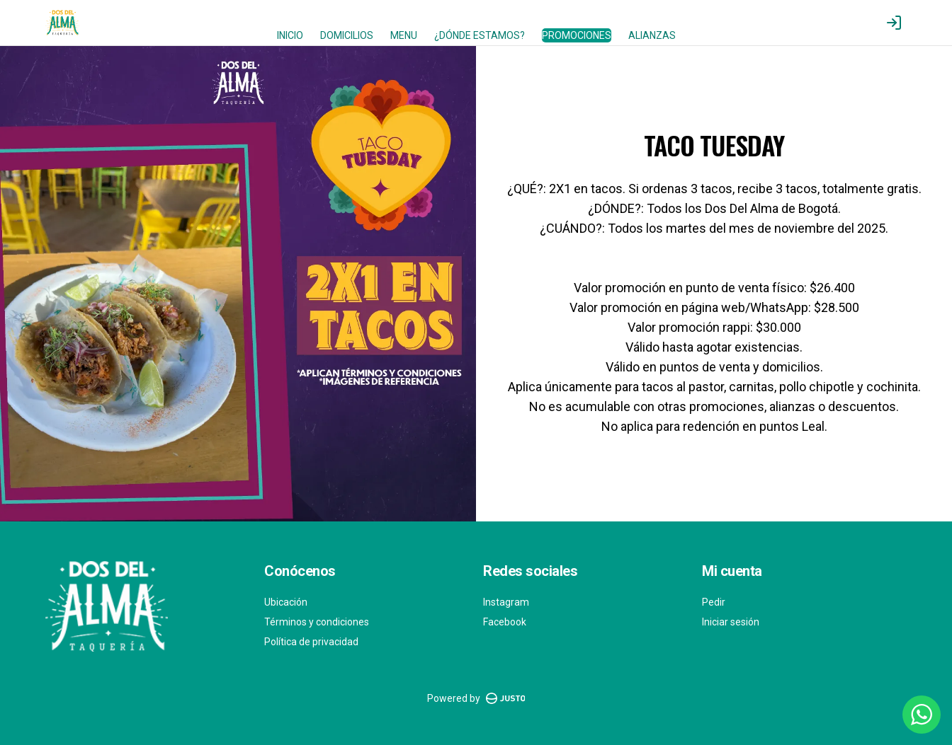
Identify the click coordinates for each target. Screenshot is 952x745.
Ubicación (285, 602)
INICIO (290, 35)
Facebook (504, 622)
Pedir (713, 602)
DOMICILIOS (346, 35)
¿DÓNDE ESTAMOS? (479, 35)
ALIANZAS (652, 35)
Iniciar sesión (730, 622)
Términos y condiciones (316, 622)
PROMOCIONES (576, 35)
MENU (403, 35)
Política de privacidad (311, 641)
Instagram (506, 602)
